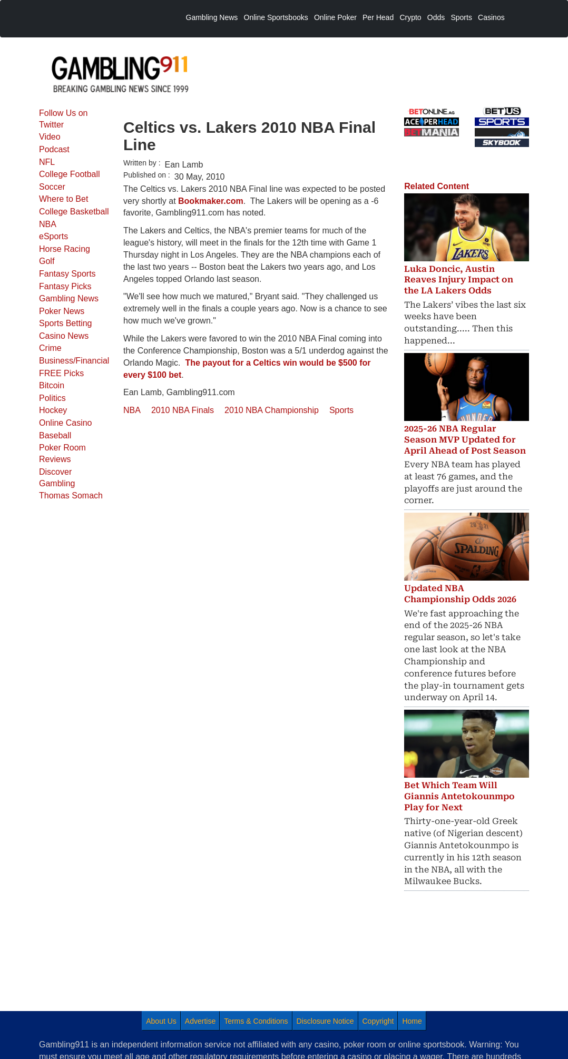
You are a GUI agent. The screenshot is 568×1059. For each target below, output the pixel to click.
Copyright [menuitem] (378, 1021)
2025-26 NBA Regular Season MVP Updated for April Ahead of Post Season (465, 440)
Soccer (52, 186)
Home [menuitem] (412, 1021)
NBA (47, 224)
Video (50, 136)
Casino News (64, 335)
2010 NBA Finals (182, 410)
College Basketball (74, 211)
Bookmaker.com (210, 201)
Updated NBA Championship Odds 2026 (460, 593)
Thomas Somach (71, 495)
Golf (46, 261)
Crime (50, 348)
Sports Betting (65, 323)
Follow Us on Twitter (63, 119)
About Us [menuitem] (161, 1021)
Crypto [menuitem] (410, 17)
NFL (47, 162)
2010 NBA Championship (271, 410)
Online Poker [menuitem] (335, 17)
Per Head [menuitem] (378, 17)
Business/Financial (74, 360)
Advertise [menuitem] (200, 1021)
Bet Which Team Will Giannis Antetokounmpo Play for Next (459, 796)
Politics (52, 398)
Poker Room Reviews (62, 453)
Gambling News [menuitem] (212, 17)
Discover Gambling (57, 477)
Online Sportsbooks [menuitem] (276, 17)
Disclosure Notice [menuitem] (325, 1021)
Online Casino (65, 422)
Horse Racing (64, 248)
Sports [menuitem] (461, 17)
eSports (53, 236)
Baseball (55, 435)
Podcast (54, 149)
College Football (69, 174)
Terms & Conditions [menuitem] (256, 1021)
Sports (341, 410)
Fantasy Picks (65, 286)
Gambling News (69, 298)
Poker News (61, 311)
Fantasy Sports (67, 273)
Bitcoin (51, 385)
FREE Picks (61, 373)
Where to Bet (63, 198)
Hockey (53, 410)
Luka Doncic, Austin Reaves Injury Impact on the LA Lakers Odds (458, 280)
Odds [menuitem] (436, 17)
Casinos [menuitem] (491, 17)
